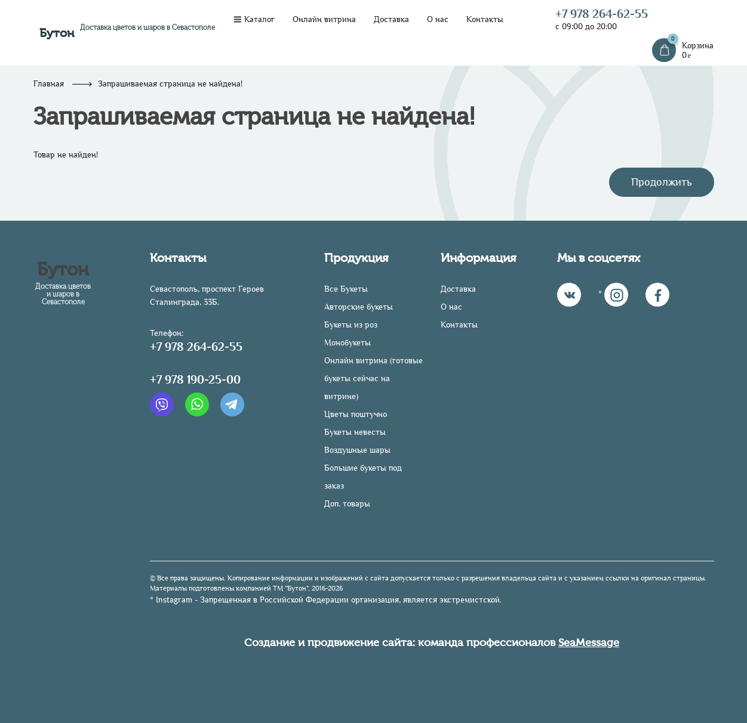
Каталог (254, 19)
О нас (437, 19)
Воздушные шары (357, 450)
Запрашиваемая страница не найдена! (170, 83)
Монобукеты (347, 342)
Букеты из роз (350, 324)
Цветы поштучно (355, 414)
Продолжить (661, 182)
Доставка (391, 19)
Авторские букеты (358, 306)
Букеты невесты (355, 432)
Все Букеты (346, 289)
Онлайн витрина (324, 19)
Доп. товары (347, 503)
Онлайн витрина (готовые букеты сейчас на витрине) (373, 378)
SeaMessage (588, 642)
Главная (48, 83)
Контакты (484, 19)
